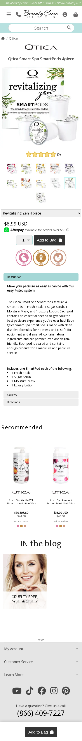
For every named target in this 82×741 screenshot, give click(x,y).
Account (13, 648)
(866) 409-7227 (41, 713)
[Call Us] (18, 13)
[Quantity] (24, 240)
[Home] (3, 38)
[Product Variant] (41, 213)
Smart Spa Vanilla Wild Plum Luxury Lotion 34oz (21, 501)
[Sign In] (64, 13)
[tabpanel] (41, 332)
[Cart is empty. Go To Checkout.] (75, 13)
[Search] (69, 27)
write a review (21, 521)
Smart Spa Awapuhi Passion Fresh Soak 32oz (61, 501)
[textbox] (41, 28)
